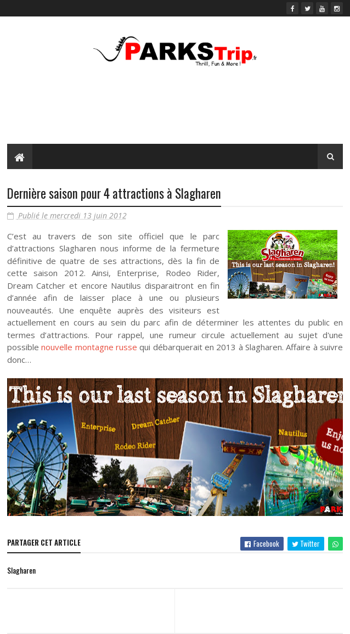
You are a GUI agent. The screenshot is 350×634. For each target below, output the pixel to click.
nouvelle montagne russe (89, 346)
